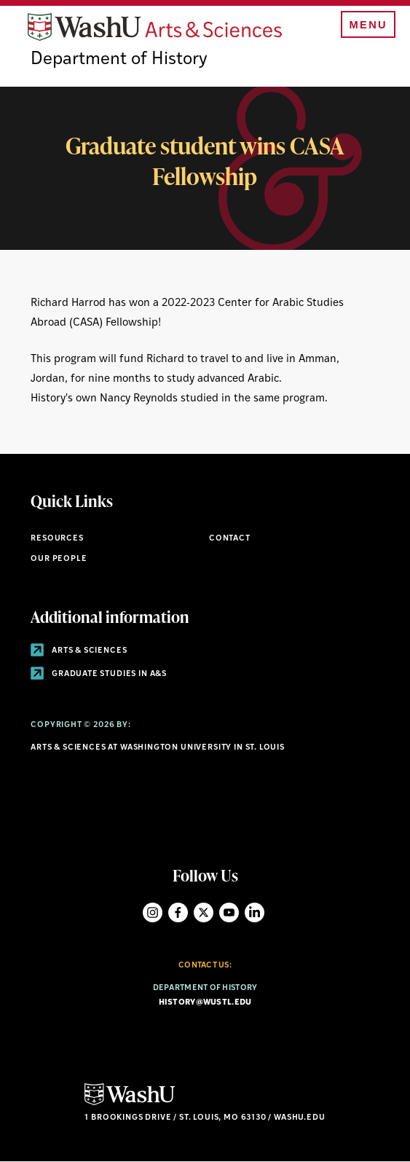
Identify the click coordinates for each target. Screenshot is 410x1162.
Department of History (119, 59)
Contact (230, 539)
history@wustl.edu (205, 1003)
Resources (57, 539)
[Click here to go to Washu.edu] (129, 1103)
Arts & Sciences (79, 651)
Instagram (152, 912)
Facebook (178, 912)
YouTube (229, 912)
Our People (59, 559)
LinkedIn (254, 912)
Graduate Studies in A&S (99, 674)
